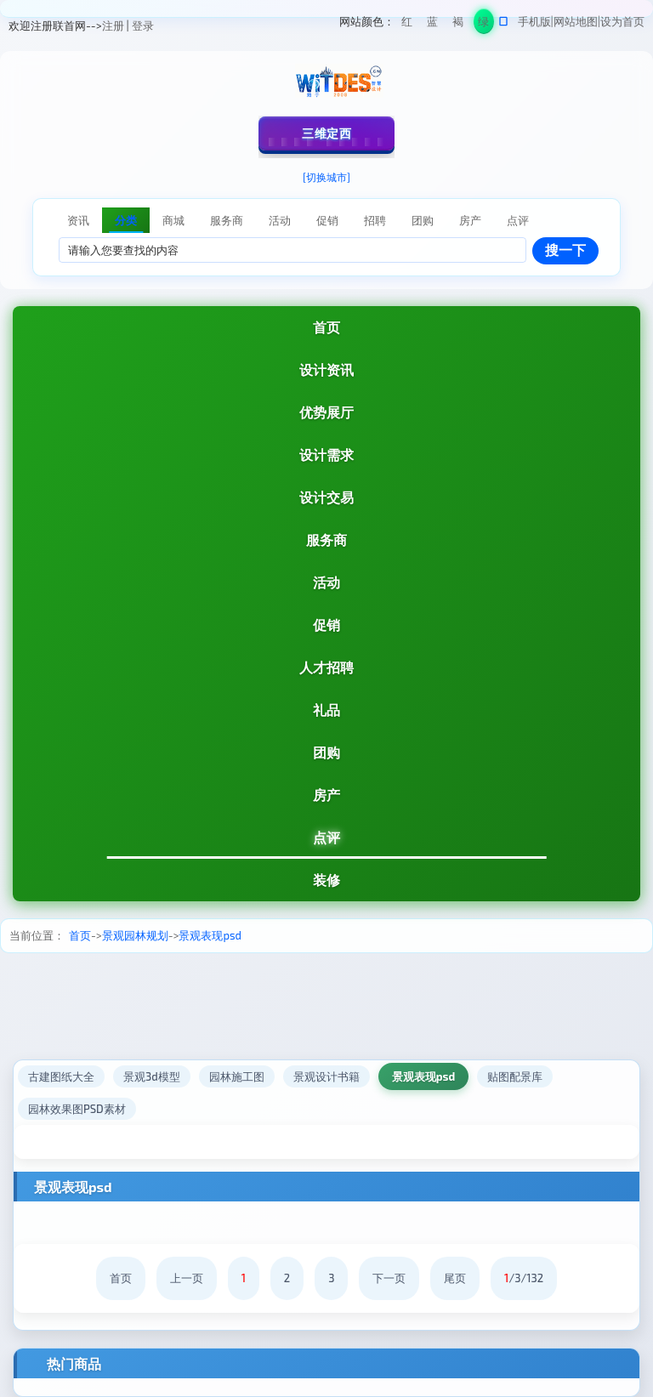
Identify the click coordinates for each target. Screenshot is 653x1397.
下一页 (389, 1278)
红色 (406, 24)
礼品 (326, 709)
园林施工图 (236, 1076)
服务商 (326, 539)
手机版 (534, 21)
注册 (113, 25)
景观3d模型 (151, 1076)
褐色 (457, 24)
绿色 (483, 24)
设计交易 (326, 497)
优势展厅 (326, 412)
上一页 (186, 1278)
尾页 (455, 1278)
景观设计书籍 (326, 1076)
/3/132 (523, 1278)
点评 (326, 837)
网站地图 (576, 21)
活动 (326, 582)
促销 (326, 624)
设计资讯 (326, 369)
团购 (326, 752)
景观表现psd (210, 935)
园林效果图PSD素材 (77, 1109)
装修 (326, 880)
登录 (143, 25)
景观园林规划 (135, 935)
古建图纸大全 (61, 1076)
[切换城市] (326, 177)
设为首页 (622, 21)
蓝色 (432, 24)
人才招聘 (326, 667)
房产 (326, 795)
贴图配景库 (514, 1076)
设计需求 (326, 454)
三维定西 (326, 133)
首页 (326, 327)
